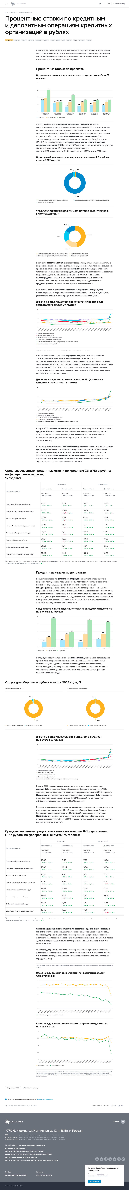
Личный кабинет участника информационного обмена (25, 1145)
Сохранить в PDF (13, 1088)
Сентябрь (39, 40)
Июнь (58, 40)
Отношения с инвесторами (15, 1148)
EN (109, 3)
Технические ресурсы (44, 1175)
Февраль (81, 40)
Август (46, 40)
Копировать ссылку (31, 1088)
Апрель (69, 40)
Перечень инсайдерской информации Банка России (24, 1151)
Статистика (12, 12)
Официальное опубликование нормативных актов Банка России (28, 1154)
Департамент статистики (45, 1099)
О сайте (8, 1172)
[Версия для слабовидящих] (104, 4)
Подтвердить (94, 1181)
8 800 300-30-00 (11, 1137)
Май (63, 40)
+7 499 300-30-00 (11, 1139)
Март (75, 40)
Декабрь (16, 40)
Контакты (39, 1172)
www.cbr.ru (100, 1174)
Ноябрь (24, 40)
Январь (89, 40)
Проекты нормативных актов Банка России (21, 1157)
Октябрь (31, 40)
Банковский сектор (25, 12)
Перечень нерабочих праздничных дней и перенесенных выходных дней (31, 1160)
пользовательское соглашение (97, 1175)
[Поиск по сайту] (119, 4)
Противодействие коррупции (16, 1175)
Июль (52, 40)
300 (6, 1135)
